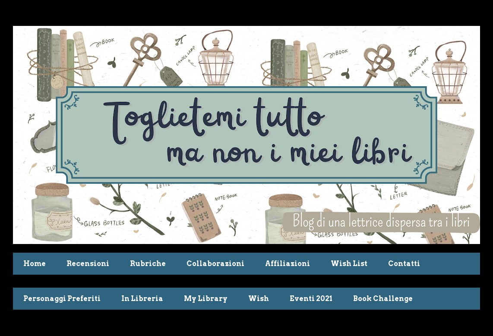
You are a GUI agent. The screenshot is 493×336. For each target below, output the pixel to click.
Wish (258, 299)
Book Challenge (383, 299)
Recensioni (87, 264)
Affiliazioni (287, 264)
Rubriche (148, 264)
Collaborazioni (215, 264)
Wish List (349, 264)
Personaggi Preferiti (62, 299)
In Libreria (142, 299)
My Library (206, 299)
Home (34, 264)
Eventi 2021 (311, 299)
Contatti (404, 264)
